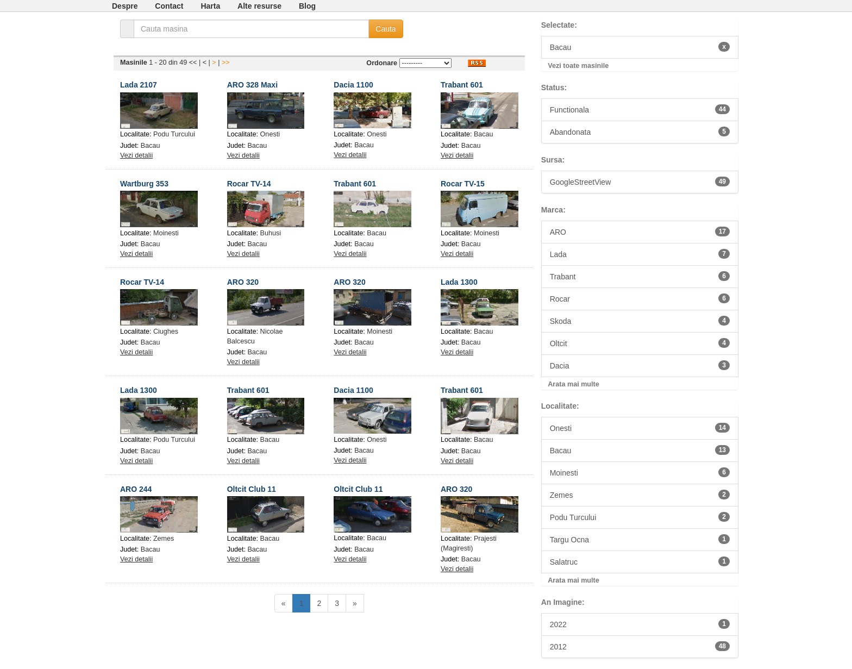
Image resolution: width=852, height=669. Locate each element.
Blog (307, 6)
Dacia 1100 (353, 84)
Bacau (150, 145)
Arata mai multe (573, 384)
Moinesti (166, 233)
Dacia (640, 365)
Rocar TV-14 (249, 183)
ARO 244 (136, 489)
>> (226, 62)
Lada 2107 (138, 84)
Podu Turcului (174, 134)
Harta (210, 6)
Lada (640, 254)
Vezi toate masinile (578, 66)
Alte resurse (259, 6)
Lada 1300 (459, 282)
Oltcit (640, 343)
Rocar (640, 298)
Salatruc (640, 561)
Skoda (640, 321)
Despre (124, 6)
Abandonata (640, 131)
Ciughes (165, 331)
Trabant (640, 276)
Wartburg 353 (144, 183)
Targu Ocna (640, 539)
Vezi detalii (136, 155)
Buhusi (270, 233)
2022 (640, 624)
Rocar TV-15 (463, 183)
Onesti (270, 134)
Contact (169, 6)
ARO (640, 231)
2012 (640, 646)
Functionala (640, 109)
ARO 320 (243, 282)
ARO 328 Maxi (252, 84)
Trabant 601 (462, 84)
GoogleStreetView (640, 181)
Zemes (163, 538)
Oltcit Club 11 (251, 489)
